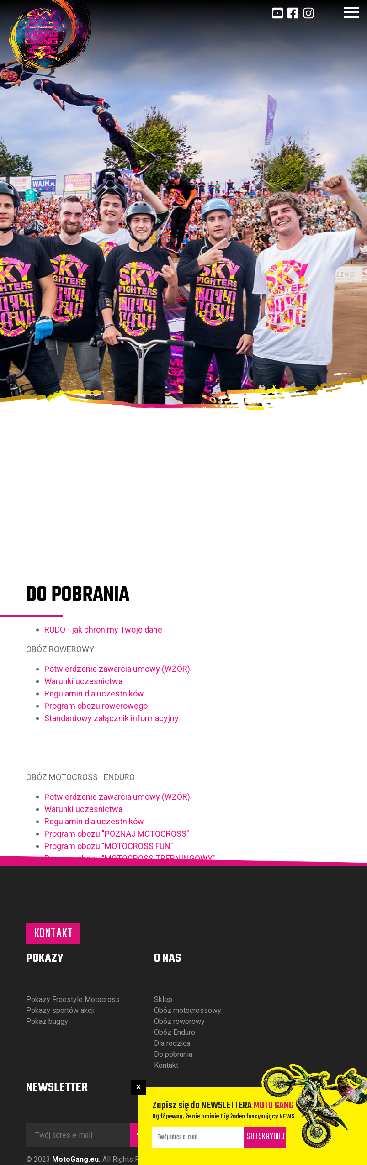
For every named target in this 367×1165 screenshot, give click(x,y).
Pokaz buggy (47, 1021)
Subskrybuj (265, 1137)
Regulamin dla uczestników (95, 758)
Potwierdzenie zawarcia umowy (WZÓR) (117, 733)
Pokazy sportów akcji (60, 1010)
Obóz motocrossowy (187, 1010)
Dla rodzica (172, 1043)
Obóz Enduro (174, 1032)
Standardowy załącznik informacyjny (111, 783)
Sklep (163, 999)
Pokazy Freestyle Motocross (73, 999)
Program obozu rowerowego (96, 770)
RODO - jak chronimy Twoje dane (103, 694)
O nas (167, 958)
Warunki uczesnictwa (83, 746)
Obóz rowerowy (179, 1021)
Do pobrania (173, 1054)
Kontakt (53, 934)
